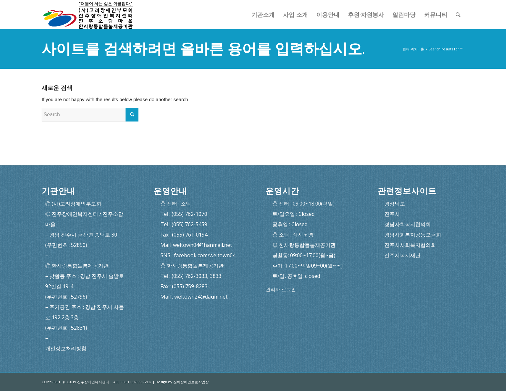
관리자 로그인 (281, 289)
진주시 (392, 213)
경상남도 (394, 203)
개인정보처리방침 (65, 348)
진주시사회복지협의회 (410, 244)
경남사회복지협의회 (407, 224)
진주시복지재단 (402, 255)
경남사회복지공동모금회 (412, 234)
